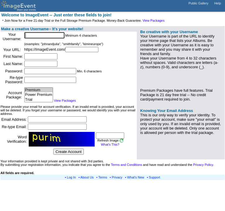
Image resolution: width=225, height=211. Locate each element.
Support (154, 177)
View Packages (153, 20)
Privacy (117, 177)
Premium (39, 90)
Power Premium (39, 94)
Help (217, 3)
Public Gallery (199, 3)
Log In (71, 177)
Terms (102, 177)
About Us (86, 177)
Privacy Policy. (203, 164)
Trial (39, 99)
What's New (135, 177)
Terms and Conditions (126, 164)
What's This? (110, 144)
